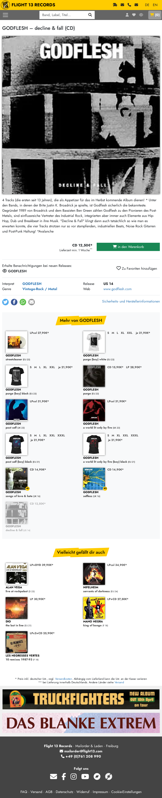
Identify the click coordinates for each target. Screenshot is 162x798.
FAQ (23, 791)
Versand (119, 682)
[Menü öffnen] (5, 15)
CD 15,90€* (115, 367)
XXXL (61, 435)
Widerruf (82, 791)
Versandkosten (63, 679)
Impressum (100, 791)
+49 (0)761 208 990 (81, 756)
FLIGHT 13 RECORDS (29, 5)
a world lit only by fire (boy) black (119, 460)
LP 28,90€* (134, 367)
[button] (5, 302)
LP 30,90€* (38, 599)
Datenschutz (64, 791)
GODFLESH (32, 283)
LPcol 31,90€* (39, 401)
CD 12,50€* (38, 504)
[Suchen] (90, 15)
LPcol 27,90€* (39, 333)
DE (147, 4)
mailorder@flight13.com (81, 751)
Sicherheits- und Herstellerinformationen (131, 301)
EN (155, 4)
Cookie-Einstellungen (126, 791)
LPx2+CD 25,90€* (42, 633)
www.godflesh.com (117, 288)
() (155, 14)
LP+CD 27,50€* (117, 599)
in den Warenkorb (128, 246)
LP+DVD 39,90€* (41, 565)
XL (122, 333)
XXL (129, 333)
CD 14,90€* (38, 469)
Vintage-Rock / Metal (39, 288)
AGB (49, 791)
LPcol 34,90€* (117, 565)
